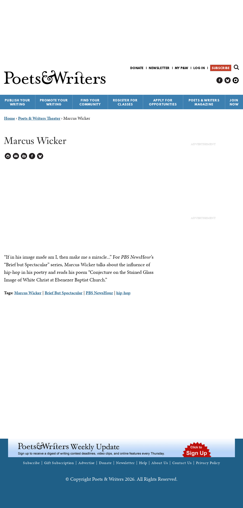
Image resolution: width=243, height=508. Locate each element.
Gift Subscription (59, 463)
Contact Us (182, 463)
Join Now (234, 102)
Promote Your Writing (54, 102)
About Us (159, 463)
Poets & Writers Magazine (204, 102)
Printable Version (8, 156)
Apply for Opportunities (163, 102)
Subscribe (220, 68)
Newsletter (159, 68)
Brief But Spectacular (63, 293)
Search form (236, 67)
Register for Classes (125, 102)
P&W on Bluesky (227, 80)
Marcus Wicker (27, 293)
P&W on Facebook (219, 80)
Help (143, 463)
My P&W (181, 68)
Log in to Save (24, 156)
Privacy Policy (208, 463)
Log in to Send (16, 156)
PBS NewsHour (99, 293)
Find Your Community (90, 102)
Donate (137, 68)
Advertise (86, 463)
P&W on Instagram (236, 80)
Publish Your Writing (17, 102)
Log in (199, 68)
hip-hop (123, 293)
